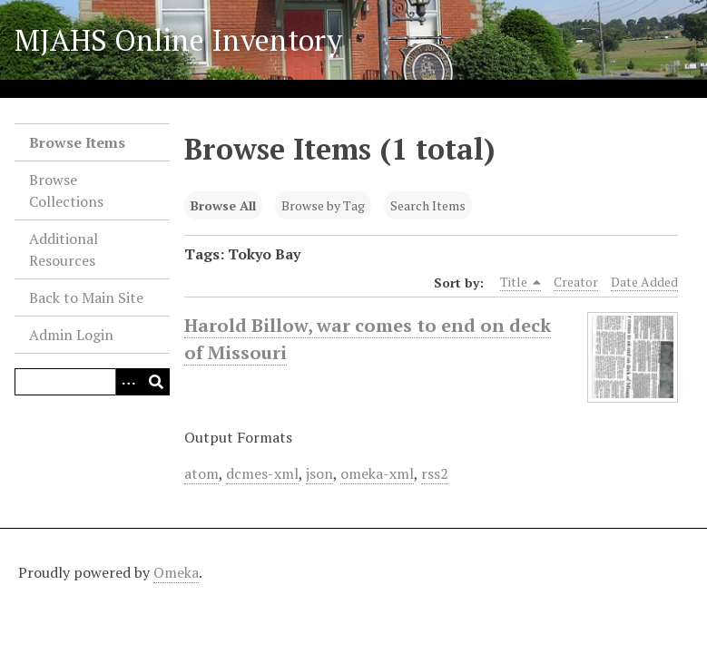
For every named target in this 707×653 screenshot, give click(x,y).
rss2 (434, 473)
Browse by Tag (323, 205)
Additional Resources (63, 249)
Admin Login (71, 335)
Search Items (428, 205)
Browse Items (77, 142)
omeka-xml (377, 473)
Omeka (176, 572)
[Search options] (128, 381)
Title (521, 282)
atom (201, 473)
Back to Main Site (86, 297)
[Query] (92, 381)
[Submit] (156, 381)
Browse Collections (66, 190)
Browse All (223, 205)
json (319, 473)
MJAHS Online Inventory (178, 40)
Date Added (644, 281)
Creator (576, 281)
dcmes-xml (262, 473)
